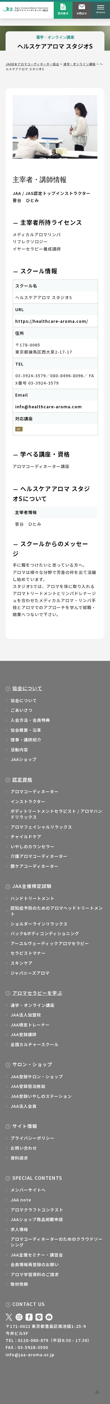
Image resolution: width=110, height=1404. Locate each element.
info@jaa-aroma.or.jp (30, 1354)
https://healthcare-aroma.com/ (51, 321)
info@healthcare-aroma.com (48, 406)
